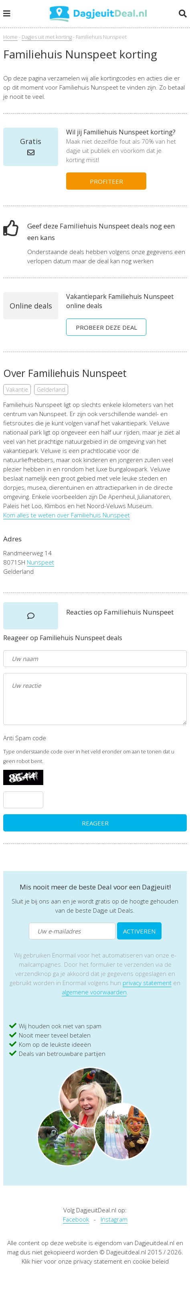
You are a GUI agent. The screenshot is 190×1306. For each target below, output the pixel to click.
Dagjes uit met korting (47, 37)
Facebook (76, 1219)
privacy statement (147, 983)
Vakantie (17, 389)
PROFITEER (106, 181)
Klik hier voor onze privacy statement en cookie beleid (95, 1261)
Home (10, 37)
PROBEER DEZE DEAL (106, 327)
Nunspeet (40, 562)
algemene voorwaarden (94, 992)
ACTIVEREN (139, 931)
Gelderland (51, 389)
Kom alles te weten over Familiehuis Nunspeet (66, 515)
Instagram (114, 1219)
